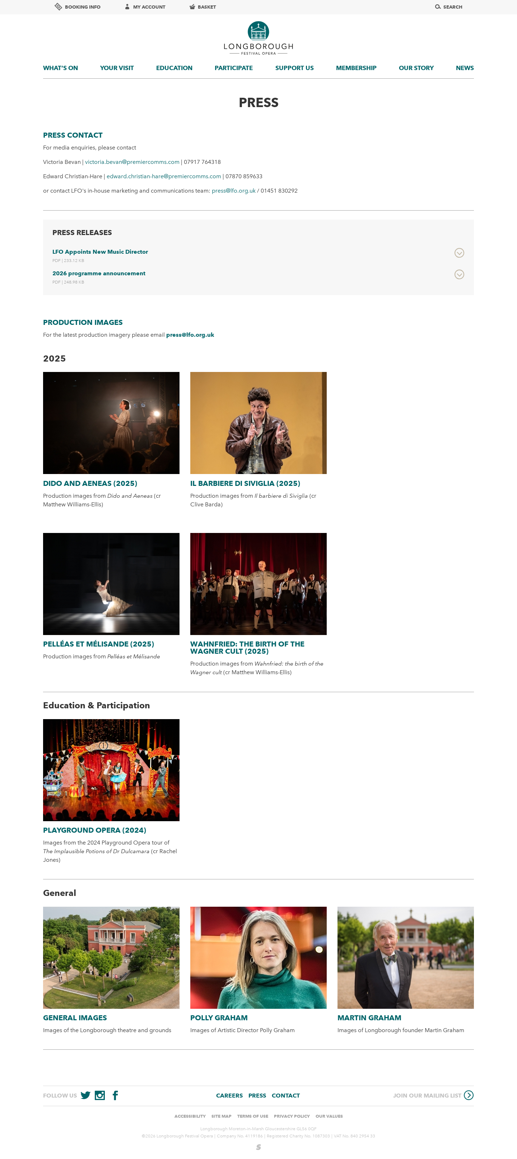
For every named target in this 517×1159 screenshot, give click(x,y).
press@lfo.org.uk (234, 190)
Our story (416, 68)
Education (174, 68)
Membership (356, 68)
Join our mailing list (433, 1095)
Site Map (221, 1116)
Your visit (117, 68)
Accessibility (190, 1116)
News (465, 68)
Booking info (78, 6)
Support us (294, 68)
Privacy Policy (292, 1116)
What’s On (60, 68)
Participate (234, 68)
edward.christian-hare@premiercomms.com (164, 176)
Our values (329, 1116)
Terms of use (252, 1116)
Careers (229, 1095)
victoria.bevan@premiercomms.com (132, 161)
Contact (286, 1095)
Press (257, 1095)
